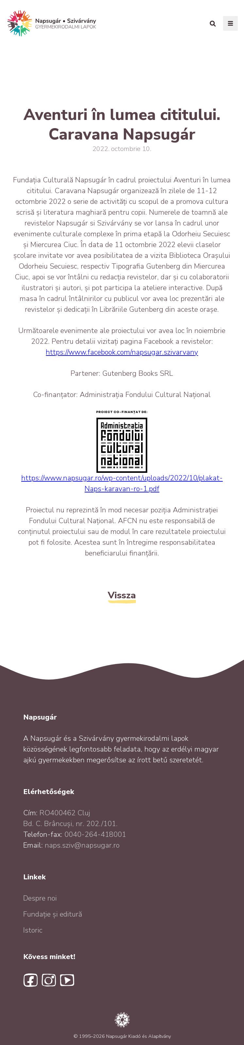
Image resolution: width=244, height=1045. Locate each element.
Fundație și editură (52, 914)
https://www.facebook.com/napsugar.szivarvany (122, 352)
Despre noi (40, 898)
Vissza (122, 595)
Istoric (32, 930)
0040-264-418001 (95, 834)
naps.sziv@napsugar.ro (82, 845)
